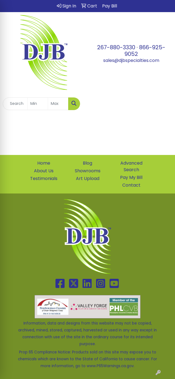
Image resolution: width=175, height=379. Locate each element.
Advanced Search (131, 166)
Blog (87, 163)
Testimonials (43, 178)
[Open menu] (163, 103)
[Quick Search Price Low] (37, 103)
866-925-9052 (144, 50)
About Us (44, 171)
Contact (131, 185)
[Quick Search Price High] (58, 103)
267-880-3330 (116, 47)
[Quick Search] (15, 103)
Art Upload (87, 178)
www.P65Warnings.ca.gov (110, 366)
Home (43, 163)
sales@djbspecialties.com (131, 60)
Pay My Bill (131, 177)
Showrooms (87, 171)
